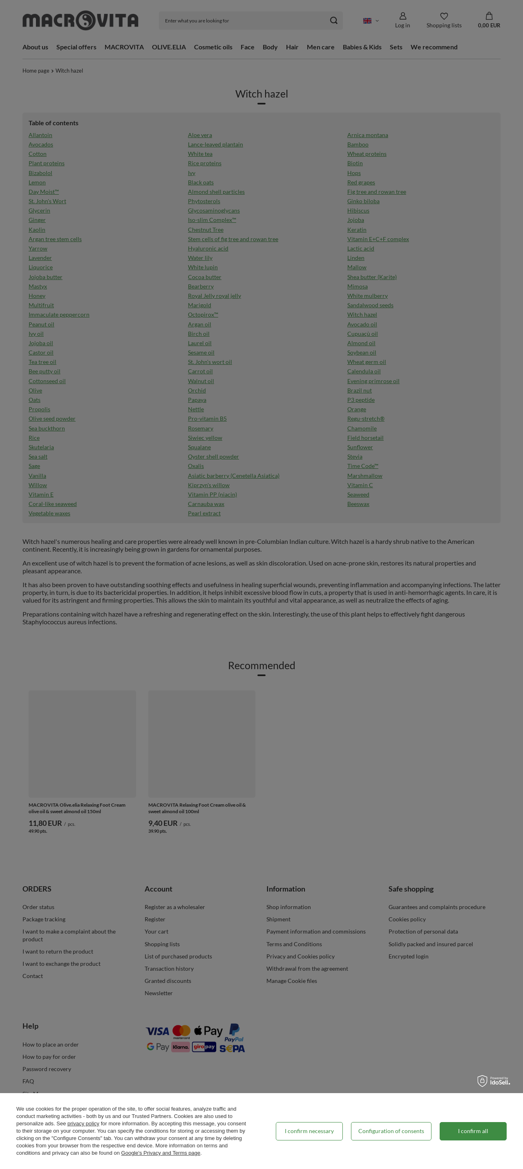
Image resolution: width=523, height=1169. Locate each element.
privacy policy (83, 1123)
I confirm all (473, 1130)
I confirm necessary (309, 1130)
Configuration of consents (391, 1130)
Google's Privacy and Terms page (161, 1153)
